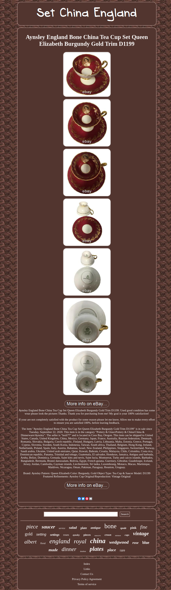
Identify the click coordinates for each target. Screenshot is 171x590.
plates (97, 549)
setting (41, 534)
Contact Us (87, 573)
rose (135, 543)
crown (108, 535)
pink (133, 528)
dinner (69, 549)
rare (122, 550)
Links (87, 568)
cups (127, 535)
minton (118, 535)
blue (145, 542)
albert (30, 542)
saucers (97, 535)
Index (87, 563)
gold (28, 534)
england (59, 541)
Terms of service (86, 584)
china (98, 541)
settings (54, 534)
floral (43, 543)
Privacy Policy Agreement (87, 579)
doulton (83, 551)
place (111, 550)
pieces (87, 534)
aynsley (76, 535)
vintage (141, 533)
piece (32, 527)
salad (73, 528)
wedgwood (119, 542)
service (62, 528)
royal (80, 541)
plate (84, 528)
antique (96, 528)
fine (143, 527)
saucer (48, 527)
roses (66, 534)
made (53, 549)
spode (123, 528)
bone (110, 526)
